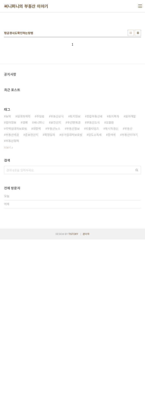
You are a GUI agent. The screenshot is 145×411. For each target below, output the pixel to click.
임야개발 (130, 231)
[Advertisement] (72, 47)
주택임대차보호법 (16, 243)
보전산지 (56, 237)
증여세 (112, 249)
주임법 (40, 231)
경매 (25, 237)
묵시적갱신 (111, 243)
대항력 (37, 243)
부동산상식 (57, 231)
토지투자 (114, 231)
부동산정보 (73, 243)
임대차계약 (23, 231)
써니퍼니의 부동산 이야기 (26, 6)
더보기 (7, 262)
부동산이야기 (130, 249)
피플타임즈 (92, 243)
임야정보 (11, 237)
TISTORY (73, 405)
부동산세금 (12, 249)
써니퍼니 (39, 237)
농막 (8, 231)
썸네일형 (131, 90)
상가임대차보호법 (71, 249)
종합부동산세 (94, 231)
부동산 (128, 243)
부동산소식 (93, 237)
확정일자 (49, 249)
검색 (137, 284)
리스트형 (138, 90)
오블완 (110, 237)
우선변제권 (73, 237)
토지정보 (75, 231)
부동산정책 (12, 255)
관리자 (86, 405)
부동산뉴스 (53, 243)
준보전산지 (31, 249)
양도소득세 (95, 249)
